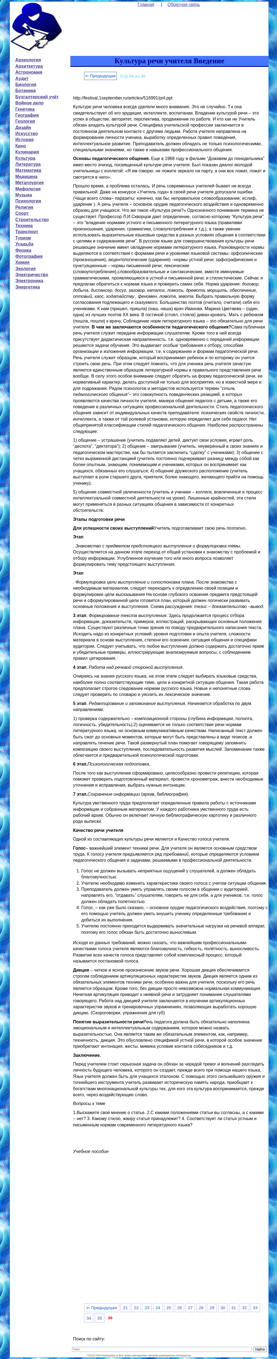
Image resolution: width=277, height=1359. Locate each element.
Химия (22, 262)
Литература (28, 164)
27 (190, 1307)
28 (201, 1307)
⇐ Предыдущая (100, 75)
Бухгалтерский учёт (37, 97)
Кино (20, 146)
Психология (28, 201)
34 (88, 1318)
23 (147, 1307)
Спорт (22, 213)
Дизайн (23, 127)
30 (222, 1307)
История (24, 139)
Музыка (23, 195)
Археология (28, 60)
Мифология (28, 189)
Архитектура (29, 66)
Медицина (26, 176)
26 (179, 1307)
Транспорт (26, 231)
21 (125, 1307)
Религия (24, 207)
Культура (25, 158)
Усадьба (24, 244)
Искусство (26, 133)
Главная (146, 4)
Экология (25, 268)
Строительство (32, 219)
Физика (23, 250)
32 (244, 1307)
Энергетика (27, 287)
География (27, 115)
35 (99, 1318)
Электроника (29, 280)
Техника (24, 225)
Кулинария (27, 152)
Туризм (23, 238)
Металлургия (29, 182)
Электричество (31, 274)
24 (158, 1307)
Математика (28, 170)
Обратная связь (184, 4)
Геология (25, 121)
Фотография (29, 256)
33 (255, 1307)
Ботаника (25, 90)
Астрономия (28, 72)
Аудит (22, 78)
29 (212, 1307)
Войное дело (29, 103)
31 (233, 1307)
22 (136, 1307)
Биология (25, 84)
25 (168, 1307)
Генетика (25, 109)
